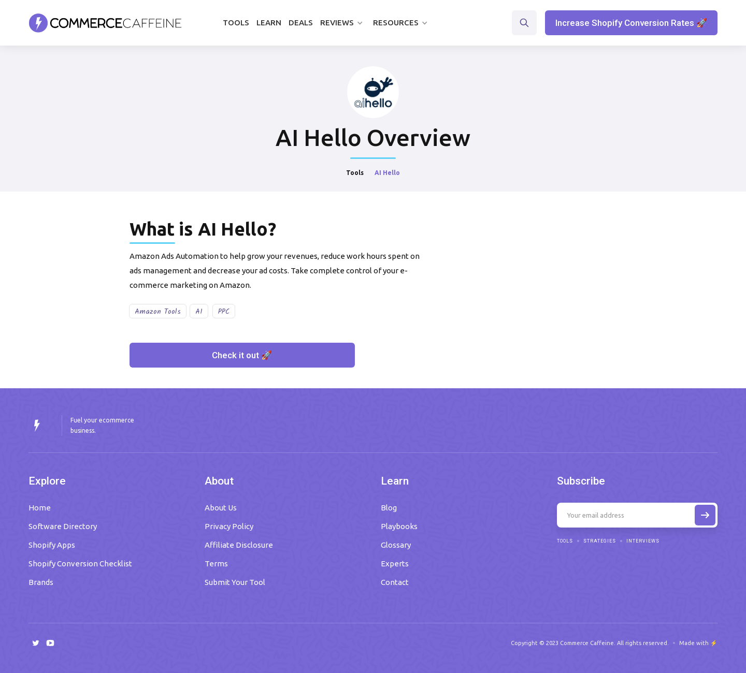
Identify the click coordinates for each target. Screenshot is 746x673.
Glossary (396, 544)
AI (199, 311)
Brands (40, 582)
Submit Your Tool (235, 582)
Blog (389, 507)
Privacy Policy (229, 526)
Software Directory (62, 526)
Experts (395, 563)
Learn (268, 22)
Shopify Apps (51, 544)
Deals (301, 22)
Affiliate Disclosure (239, 544)
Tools (236, 22)
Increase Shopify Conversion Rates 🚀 (631, 23)
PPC (223, 311)
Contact (395, 582)
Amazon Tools (158, 311)
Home (39, 507)
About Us (221, 507)
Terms (216, 563)
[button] (343, 22)
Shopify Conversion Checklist (80, 563)
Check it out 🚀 (242, 355)
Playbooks (399, 526)
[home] (105, 22)
